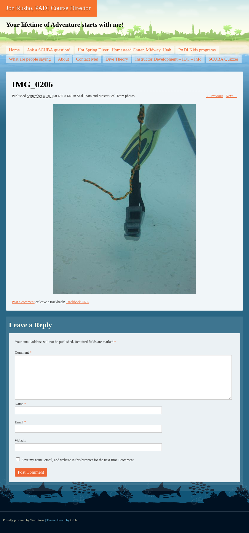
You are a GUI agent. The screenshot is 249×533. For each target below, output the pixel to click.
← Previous (214, 96)
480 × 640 (65, 96)
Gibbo (74, 520)
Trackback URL (77, 302)
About (63, 59)
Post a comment (23, 302)
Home (14, 50)
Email (20, 422)
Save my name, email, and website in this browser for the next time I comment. (78, 460)
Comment (23, 352)
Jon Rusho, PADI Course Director (48, 8)
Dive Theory (117, 59)
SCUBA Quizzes (224, 59)
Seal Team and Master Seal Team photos (106, 96)
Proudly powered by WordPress (23, 520)
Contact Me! (87, 59)
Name (20, 404)
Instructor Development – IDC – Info (168, 59)
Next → (231, 96)
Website (20, 441)
